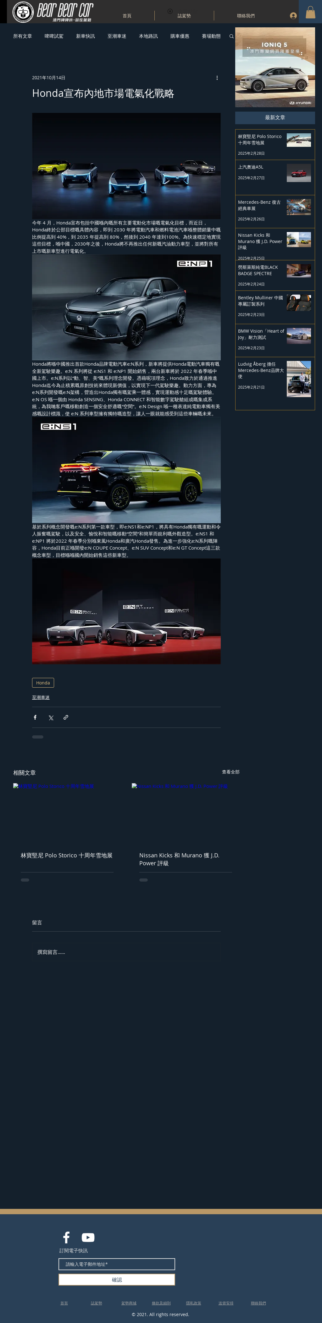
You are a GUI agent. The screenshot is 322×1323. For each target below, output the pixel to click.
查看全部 (231, 772)
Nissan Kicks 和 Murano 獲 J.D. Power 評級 (179, 859)
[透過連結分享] (66, 717)
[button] (310, 12)
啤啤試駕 (54, 36)
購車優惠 (179, 36)
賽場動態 (211, 36)
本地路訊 (148, 36)
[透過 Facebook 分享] (35, 717)
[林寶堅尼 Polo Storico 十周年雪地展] (67, 813)
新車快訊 (85, 36)
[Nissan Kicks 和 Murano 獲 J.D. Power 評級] (186, 813)
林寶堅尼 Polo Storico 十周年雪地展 (67, 855)
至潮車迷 (117, 36)
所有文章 (22, 36)
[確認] (116, 1280)
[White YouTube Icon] (88, 1237)
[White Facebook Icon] (66, 1237)
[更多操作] (217, 77)
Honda (43, 683)
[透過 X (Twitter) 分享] (50, 717)
